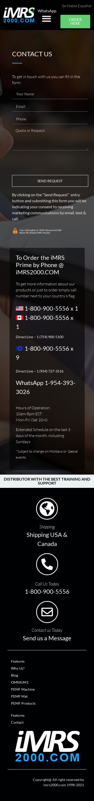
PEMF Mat (19, 696)
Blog (14, 675)
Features (18, 661)
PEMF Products (23, 703)
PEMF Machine (23, 689)
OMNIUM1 (20, 682)
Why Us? (18, 668)
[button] (46, 18)
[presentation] (50, 162)
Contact (17, 722)
